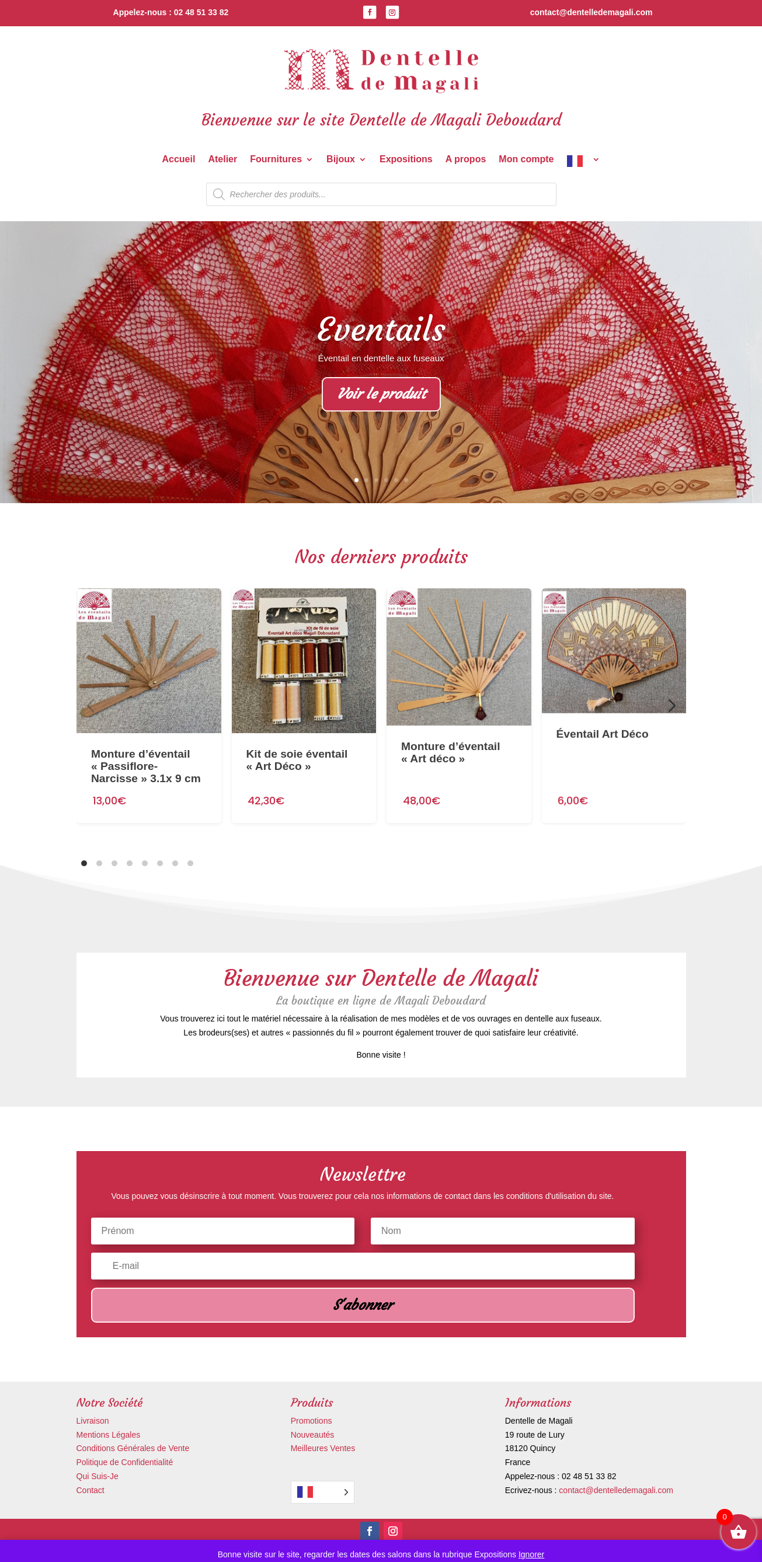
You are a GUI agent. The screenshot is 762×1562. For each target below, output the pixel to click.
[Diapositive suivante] (672, 706)
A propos (466, 159)
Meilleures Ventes (323, 1448)
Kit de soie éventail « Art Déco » (296, 744)
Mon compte (526, 159)
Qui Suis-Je (97, 1476)
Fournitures (276, 159)
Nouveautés (313, 1434)
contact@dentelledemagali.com (616, 1490)
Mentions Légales (108, 1434)
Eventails (381, 330)
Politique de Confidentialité (124, 1462)
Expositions (406, 159)
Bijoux (340, 159)
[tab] (84, 863)
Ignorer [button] (531, 1554)
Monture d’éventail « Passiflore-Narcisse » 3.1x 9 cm (146, 754)
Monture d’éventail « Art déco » (450, 729)
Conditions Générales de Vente (133, 1448)
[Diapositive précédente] (90, 706)
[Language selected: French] (322, 1492)
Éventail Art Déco (602, 701)
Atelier (222, 159)
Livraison (92, 1420)
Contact (90, 1490)
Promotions (311, 1420)
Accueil (178, 159)
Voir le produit (381, 395)
